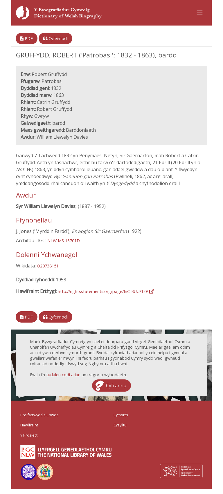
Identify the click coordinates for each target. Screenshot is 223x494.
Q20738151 (48, 266)
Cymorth (121, 414)
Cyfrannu (116, 385)
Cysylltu (120, 425)
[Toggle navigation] (199, 13)
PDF (26, 38)
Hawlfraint (29, 425)
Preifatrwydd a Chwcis (39, 414)
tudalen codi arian (63, 374)
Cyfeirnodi (55, 38)
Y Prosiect (28, 435)
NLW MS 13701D (63, 240)
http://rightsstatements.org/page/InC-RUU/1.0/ (106, 291)
